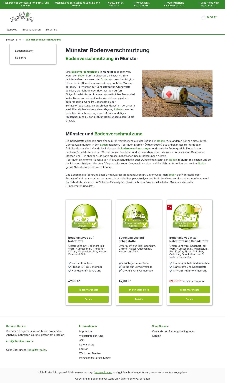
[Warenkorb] (209, 17)
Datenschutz (86, 344)
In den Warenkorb (88, 289)
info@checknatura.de (20, 341)
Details (88, 299)
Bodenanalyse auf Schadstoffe (131, 239)
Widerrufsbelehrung (91, 335)
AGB (82, 340)
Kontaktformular (36, 349)
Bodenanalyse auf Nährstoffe (81, 239)
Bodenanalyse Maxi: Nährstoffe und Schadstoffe (188, 239)
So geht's (20, 57)
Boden (81, 75)
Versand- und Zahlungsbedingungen (173, 331)
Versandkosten (103, 372)
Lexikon (83, 348)
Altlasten (119, 109)
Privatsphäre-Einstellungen (95, 357)
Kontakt (156, 335)
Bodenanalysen (24, 50)
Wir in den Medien (90, 353)
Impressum (85, 331)
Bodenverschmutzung (90, 58)
